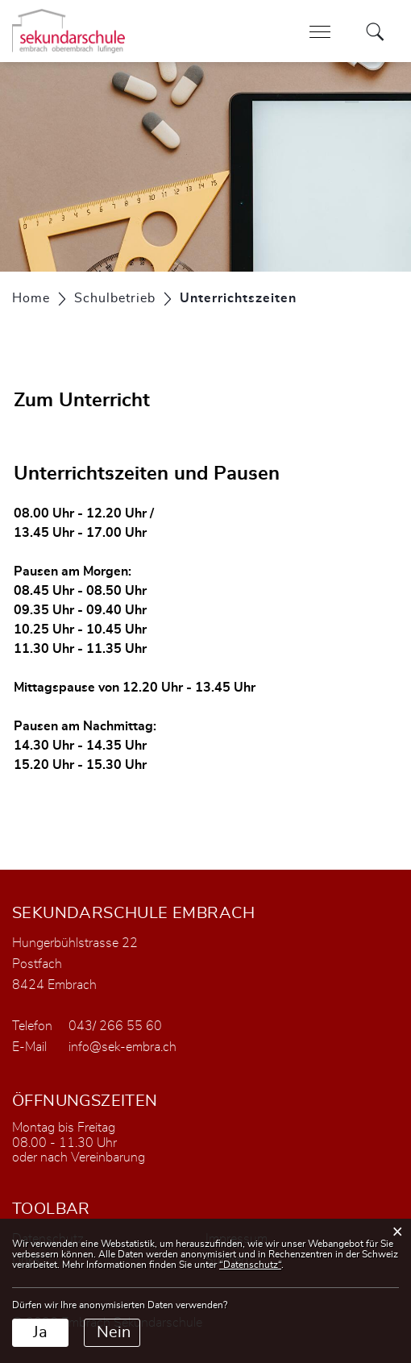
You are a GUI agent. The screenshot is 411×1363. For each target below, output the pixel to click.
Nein (114, 1332)
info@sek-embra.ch (122, 1047)
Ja (40, 1332)
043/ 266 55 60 (115, 1026)
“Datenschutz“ (250, 1265)
